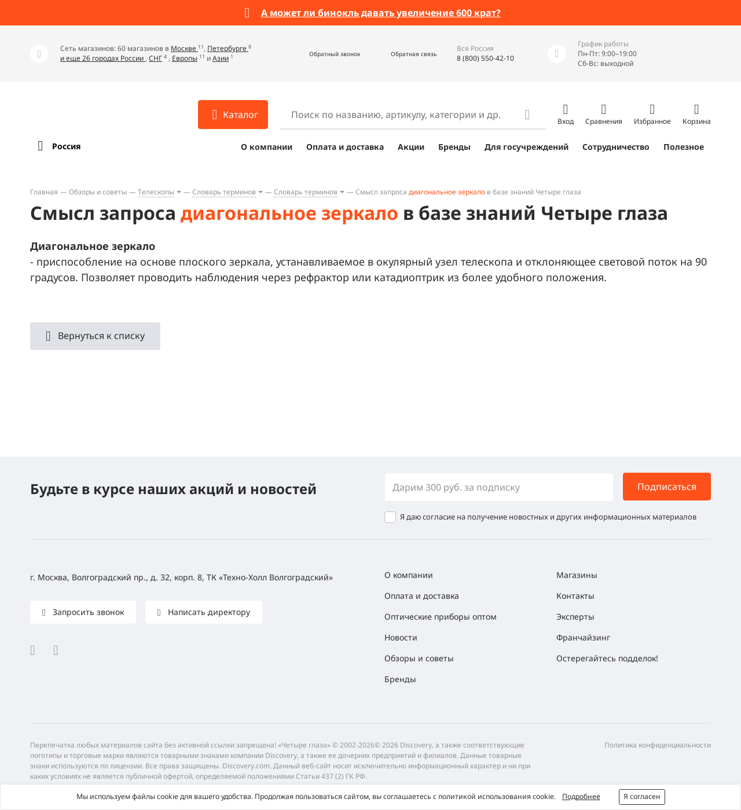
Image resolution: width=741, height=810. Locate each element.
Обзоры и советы (98, 192)
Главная (44, 192)
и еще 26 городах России (102, 58)
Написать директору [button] (208, 611)
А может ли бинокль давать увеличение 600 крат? (381, 12)
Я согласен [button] (642, 796)
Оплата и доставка (345, 146)
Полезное (683, 146)
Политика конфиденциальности (657, 745)
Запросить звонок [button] (87, 611)
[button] (322, 54)
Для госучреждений (526, 146)
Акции (411, 146)
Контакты (575, 595)
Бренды (454, 146)
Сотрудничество (616, 146)
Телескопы (156, 192)
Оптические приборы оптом (440, 616)
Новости (400, 637)
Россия (66, 146)
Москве (184, 48)
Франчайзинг (583, 637)
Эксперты (575, 616)
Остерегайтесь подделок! (607, 658)
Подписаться (666, 486)
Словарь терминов (224, 192)
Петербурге (227, 48)
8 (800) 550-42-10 (485, 58)
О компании (266, 146)
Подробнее (581, 796)
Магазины (576, 574)
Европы (184, 58)
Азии (220, 58)
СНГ (155, 58)
